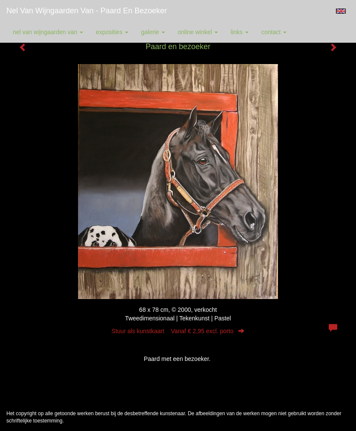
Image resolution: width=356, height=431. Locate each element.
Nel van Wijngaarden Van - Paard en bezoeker (86, 10)
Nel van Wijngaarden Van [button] (48, 32)
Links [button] (240, 32)
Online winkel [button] (198, 32)
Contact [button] (274, 32)
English (341, 11)
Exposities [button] (112, 32)
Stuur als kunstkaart (178, 331)
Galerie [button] (153, 32)
